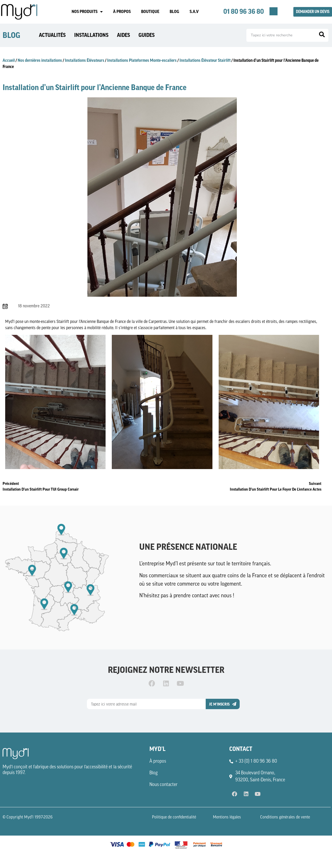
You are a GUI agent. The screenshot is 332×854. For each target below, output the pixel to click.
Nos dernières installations (40, 60)
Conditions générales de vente (285, 817)
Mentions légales (227, 817)
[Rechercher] (321, 35)
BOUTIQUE (150, 12)
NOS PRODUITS (87, 11)
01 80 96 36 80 (243, 11)
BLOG (174, 12)
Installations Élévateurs (84, 60)
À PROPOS (122, 12)
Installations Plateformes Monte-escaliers (142, 60)
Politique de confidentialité (174, 817)
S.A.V (194, 12)
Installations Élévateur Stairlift (205, 60)
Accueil (9, 60)
